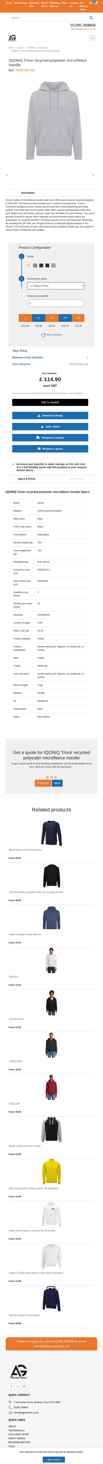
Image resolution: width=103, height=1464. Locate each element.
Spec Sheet (50, 426)
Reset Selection (51, 334)
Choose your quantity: (38, 296)
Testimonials (20, 3)
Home (11, 48)
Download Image (50, 415)
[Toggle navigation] (92, 38)
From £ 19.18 (15, 1239)
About (9, 3)
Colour (30, 256)
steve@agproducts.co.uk (83, 29)
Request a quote (50, 448)
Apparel (20, 48)
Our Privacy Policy (84, 6)
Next (57, 783)
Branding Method (20, 1442)
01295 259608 (83, 25)
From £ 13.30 (15, 1027)
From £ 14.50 (15, 1154)
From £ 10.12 (15, 985)
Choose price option (37, 279)
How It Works (17, 1438)
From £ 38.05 (15, 1323)
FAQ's (64, 3)
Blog (92, 3)
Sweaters (43, 48)
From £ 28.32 (15, 858)
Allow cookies (54, 1459)
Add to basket (50, 402)
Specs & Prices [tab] (27, 478)
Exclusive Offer (19, 1434)
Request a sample (50, 437)
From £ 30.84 (15, 1112)
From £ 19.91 (15, 1069)
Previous (43, 783)
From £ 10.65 (15, 1196)
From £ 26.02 (15, 900)
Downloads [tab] (76, 478)
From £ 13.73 (15, 943)
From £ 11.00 (15, 1281)
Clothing (31, 48)
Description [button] (28, 192)
